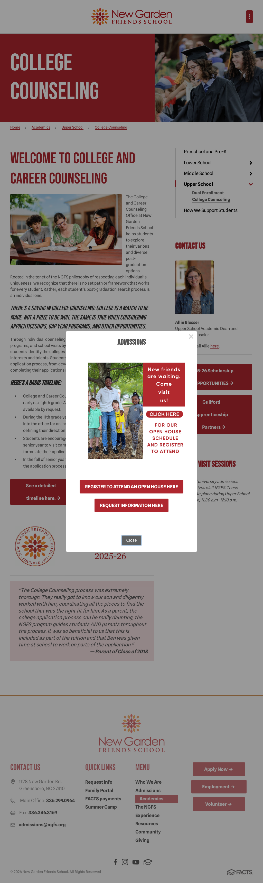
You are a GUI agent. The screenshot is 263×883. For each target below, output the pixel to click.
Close (131, 540)
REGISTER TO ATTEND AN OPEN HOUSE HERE (131, 486)
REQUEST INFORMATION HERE (131, 505)
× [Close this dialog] (191, 337)
